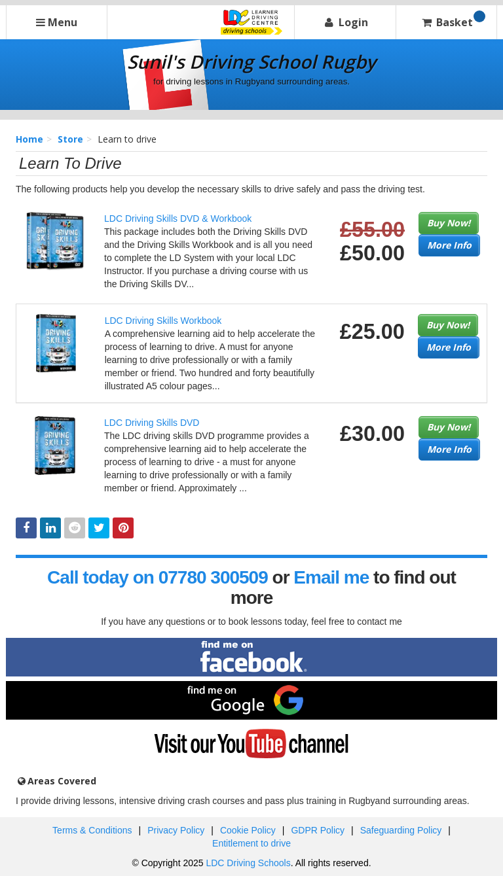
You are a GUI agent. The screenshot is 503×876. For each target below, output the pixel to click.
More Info (449, 245)
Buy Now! (448, 223)
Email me (331, 577)
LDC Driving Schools (248, 863)
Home (29, 139)
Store (70, 139)
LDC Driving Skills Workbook (163, 320)
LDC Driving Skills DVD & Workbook (178, 218)
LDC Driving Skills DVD (151, 422)
